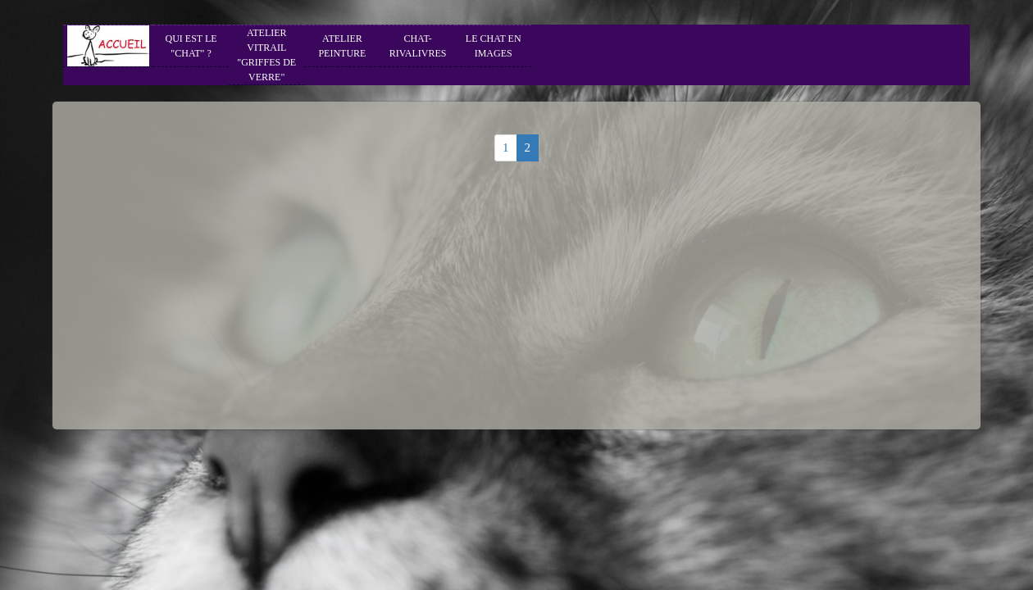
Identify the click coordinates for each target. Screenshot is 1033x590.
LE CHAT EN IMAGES (493, 46)
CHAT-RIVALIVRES (418, 46)
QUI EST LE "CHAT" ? (191, 46)
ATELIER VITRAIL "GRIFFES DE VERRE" (266, 55)
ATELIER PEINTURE (342, 46)
